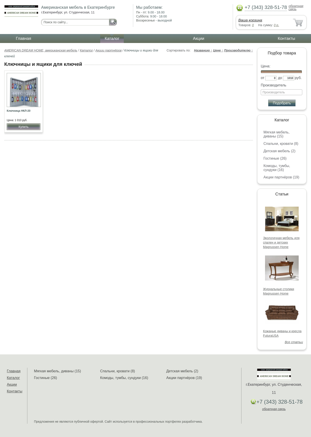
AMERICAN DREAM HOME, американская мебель (40, 50)
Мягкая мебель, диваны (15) (276, 134)
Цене (218, 50)
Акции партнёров (109, 50)
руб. (298, 78)
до (280, 78)
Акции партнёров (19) (281, 177)
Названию (203, 50)
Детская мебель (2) (279, 151)
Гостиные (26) (275, 158)
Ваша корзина (250, 20)
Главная (23, 38)
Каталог (112, 38)
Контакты (286, 38)
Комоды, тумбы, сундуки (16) (276, 168)
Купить (23, 127)
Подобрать (282, 103)
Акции (198, 38)
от (262, 78)
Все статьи (294, 342)
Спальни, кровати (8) (280, 144)
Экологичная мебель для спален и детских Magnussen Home (281, 242)
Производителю (238, 50)
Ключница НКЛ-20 (18, 110)
